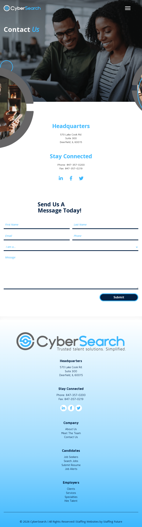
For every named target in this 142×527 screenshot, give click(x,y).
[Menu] (128, 8)
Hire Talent (71, 499)
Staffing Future (112, 520)
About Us (71, 427)
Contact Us (71, 435)
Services (71, 491)
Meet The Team (71, 431)
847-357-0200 (76, 164)
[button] (61, 178)
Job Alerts (71, 467)
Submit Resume (71, 463)
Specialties (71, 495)
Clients (71, 487)
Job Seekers (71, 455)
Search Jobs (71, 459)
